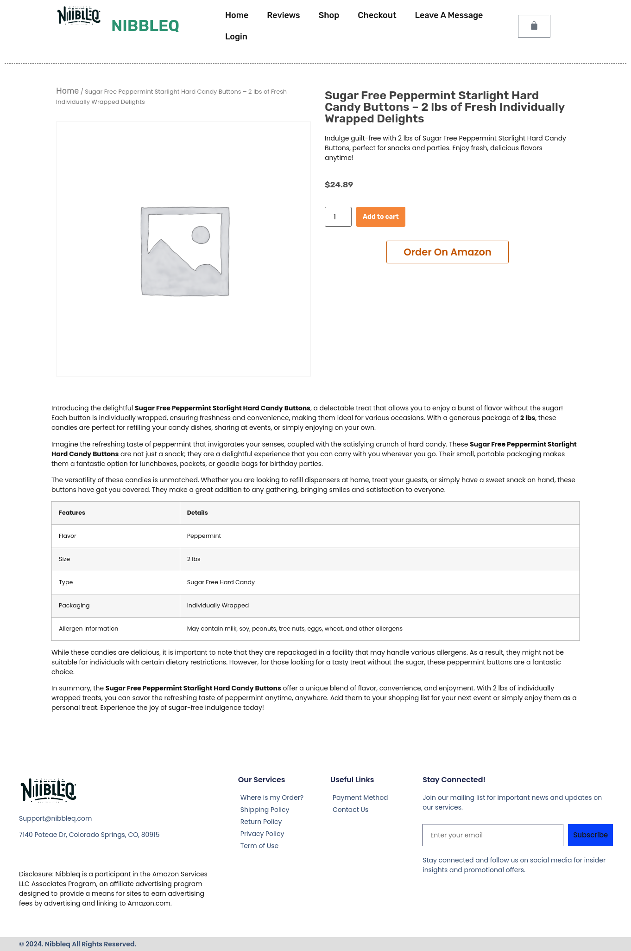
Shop (329, 15)
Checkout (377, 15)
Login (236, 37)
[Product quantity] (338, 217)
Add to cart (381, 217)
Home (236, 15)
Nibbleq (145, 25)
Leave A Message (449, 15)
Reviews (283, 15)
